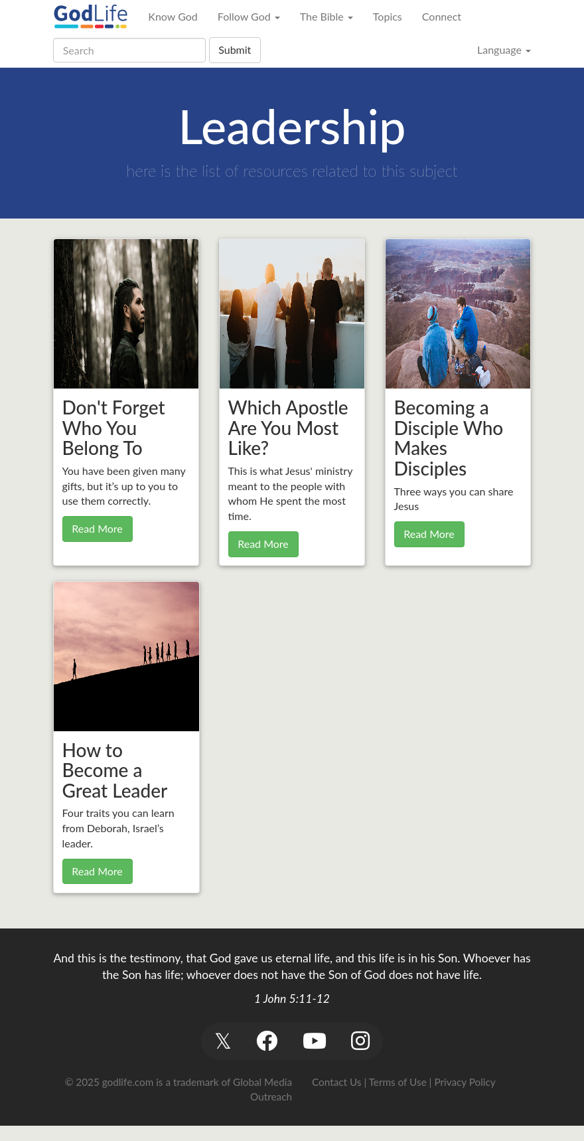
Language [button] (504, 49)
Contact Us (336, 1082)
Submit (234, 49)
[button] (222, 1041)
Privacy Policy (464, 1082)
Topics (387, 16)
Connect (441, 16)
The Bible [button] (326, 16)
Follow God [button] (249, 16)
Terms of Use (398, 1082)
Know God (172, 16)
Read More (97, 528)
